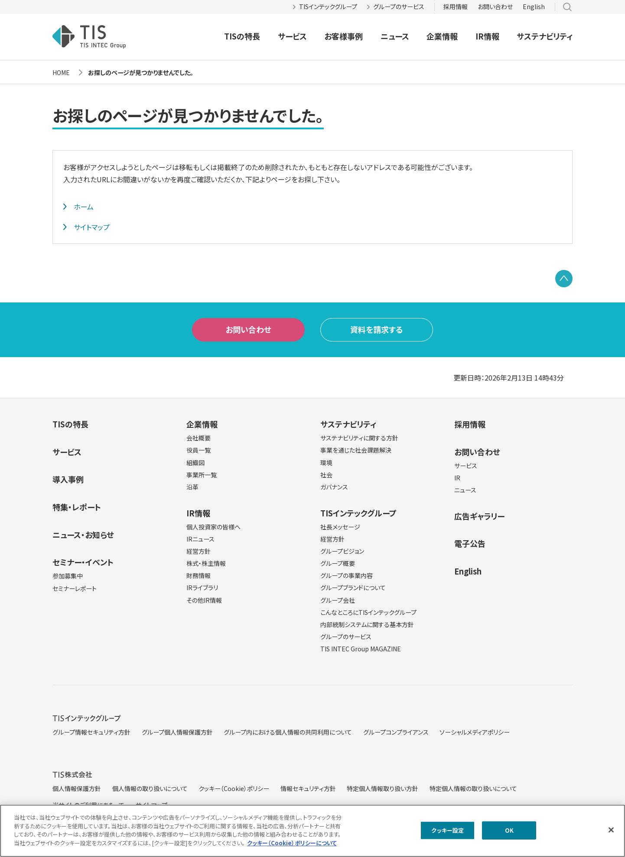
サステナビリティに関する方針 (359, 437)
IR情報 (487, 36)
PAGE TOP (564, 278)
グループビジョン (342, 551)
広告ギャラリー (479, 516)
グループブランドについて (353, 587)
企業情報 (442, 36)
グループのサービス (398, 6)
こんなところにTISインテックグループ (368, 612)
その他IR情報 (204, 600)
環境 (326, 462)
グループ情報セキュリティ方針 (91, 732)
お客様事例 (343, 36)
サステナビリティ (545, 36)
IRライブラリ (202, 587)
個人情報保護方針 (76, 788)
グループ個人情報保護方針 (177, 732)
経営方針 (198, 551)
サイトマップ (92, 227)
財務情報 (198, 575)
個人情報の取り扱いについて (150, 788)
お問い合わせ (495, 6)
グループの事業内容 (346, 575)
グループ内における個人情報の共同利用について (288, 732)
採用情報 (455, 6)
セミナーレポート (74, 588)
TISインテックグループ (328, 6)
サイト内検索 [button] (567, 7)
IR (457, 477)
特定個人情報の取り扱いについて (473, 788)
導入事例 (68, 479)
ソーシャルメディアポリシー (474, 732)
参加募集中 (67, 575)
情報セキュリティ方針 (308, 788)
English (534, 6)
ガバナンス (334, 487)
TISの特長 (242, 36)
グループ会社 (337, 600)
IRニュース (200, 539)
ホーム (84, 206)
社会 (326, 474)
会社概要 (198, 437)
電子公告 (469, 543)
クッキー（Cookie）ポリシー (234, 788)
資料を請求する (376, 329)
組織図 (195, 462)
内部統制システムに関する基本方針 (367, 624)
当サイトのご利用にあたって (88, 805)
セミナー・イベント (83, 562)
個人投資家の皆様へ (213, 526)
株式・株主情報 (206, 563)
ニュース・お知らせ (83, 534)
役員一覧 (198, 450)
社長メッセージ (340, 526)
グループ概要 (337, 563)
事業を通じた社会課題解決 (355, 450)
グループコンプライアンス (396, 732)
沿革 (192, 487)
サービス (292, 36)
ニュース (395, 36)
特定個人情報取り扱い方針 (382, 788)
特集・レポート (76, 506)
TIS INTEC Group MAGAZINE (360, 648)
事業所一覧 (201, 474)
